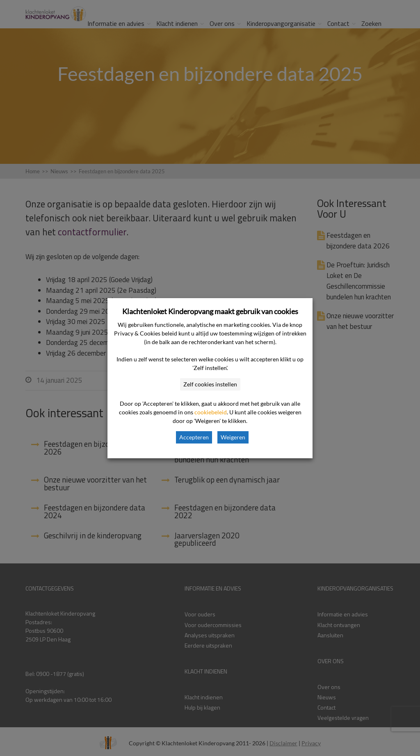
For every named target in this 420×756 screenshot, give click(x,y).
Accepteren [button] (194, 437)
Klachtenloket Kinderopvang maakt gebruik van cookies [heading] (210, 311)
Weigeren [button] (233, 437)
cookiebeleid (210, 412)
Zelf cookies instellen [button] (210, 384)
